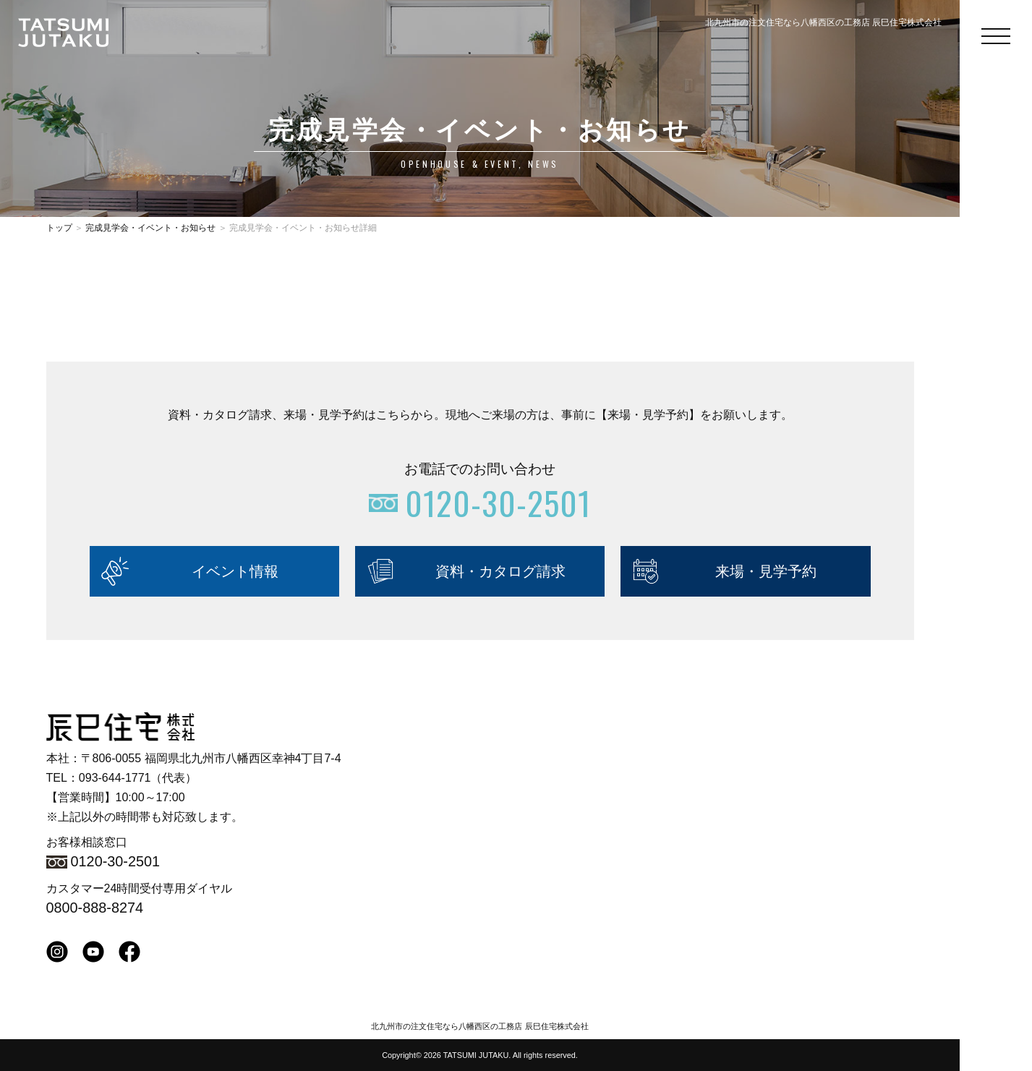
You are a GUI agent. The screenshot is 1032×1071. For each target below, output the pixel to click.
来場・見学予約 (765, 571)
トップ (59, 228)
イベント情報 (235, 571)
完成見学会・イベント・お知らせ (150, 228)
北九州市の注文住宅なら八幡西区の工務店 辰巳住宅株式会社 (479, 1026)
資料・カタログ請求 (500, 571)
